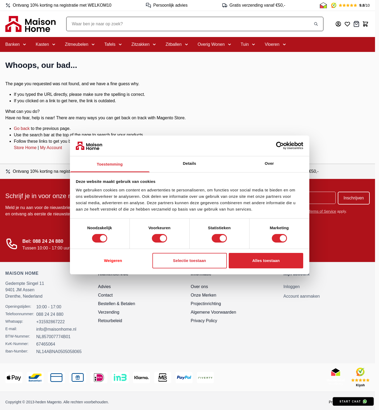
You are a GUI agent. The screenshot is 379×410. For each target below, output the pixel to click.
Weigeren (113, 260)
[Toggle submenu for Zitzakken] (144, 44)
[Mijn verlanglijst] (347, 24)
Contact (105, 295)
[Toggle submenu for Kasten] (46, 44)
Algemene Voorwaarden (213, 312)
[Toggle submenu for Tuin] (248, 44)
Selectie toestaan (189, 260)
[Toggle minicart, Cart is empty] (365, 24)
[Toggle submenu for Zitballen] (177, 44)
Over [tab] (269, 163)
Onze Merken (203, 295)
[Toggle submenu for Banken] (16, 44)
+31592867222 (50, 321)
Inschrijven (354, 198)
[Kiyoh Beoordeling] (350, 5)
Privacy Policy (204, 320)
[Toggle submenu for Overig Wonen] (215, 44)
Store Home (25, 147)
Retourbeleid (110, 320)
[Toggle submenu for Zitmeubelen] (80, 44)
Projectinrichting (206, 303)
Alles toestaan (266, 260)
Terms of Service (322, 211)
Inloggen (292, 286)
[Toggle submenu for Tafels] (113, 44)
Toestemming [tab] (110, 164)
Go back (22, 128)
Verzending (108, 312)
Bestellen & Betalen (116, 303)
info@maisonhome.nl (56, 329)
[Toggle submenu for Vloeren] (276, 44)
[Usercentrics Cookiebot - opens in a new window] (280, 146)
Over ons (199, 286)
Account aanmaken (302, 296)
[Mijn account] (338, 24)
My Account (51, 147)
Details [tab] (189, 163)
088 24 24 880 (49, 314)
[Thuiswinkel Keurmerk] (323, 5)
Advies (104, 286)
